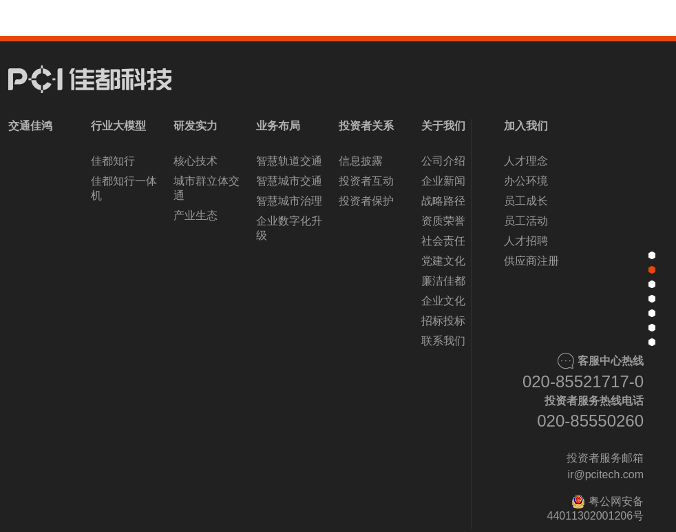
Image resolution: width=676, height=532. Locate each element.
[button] (261, 502)
